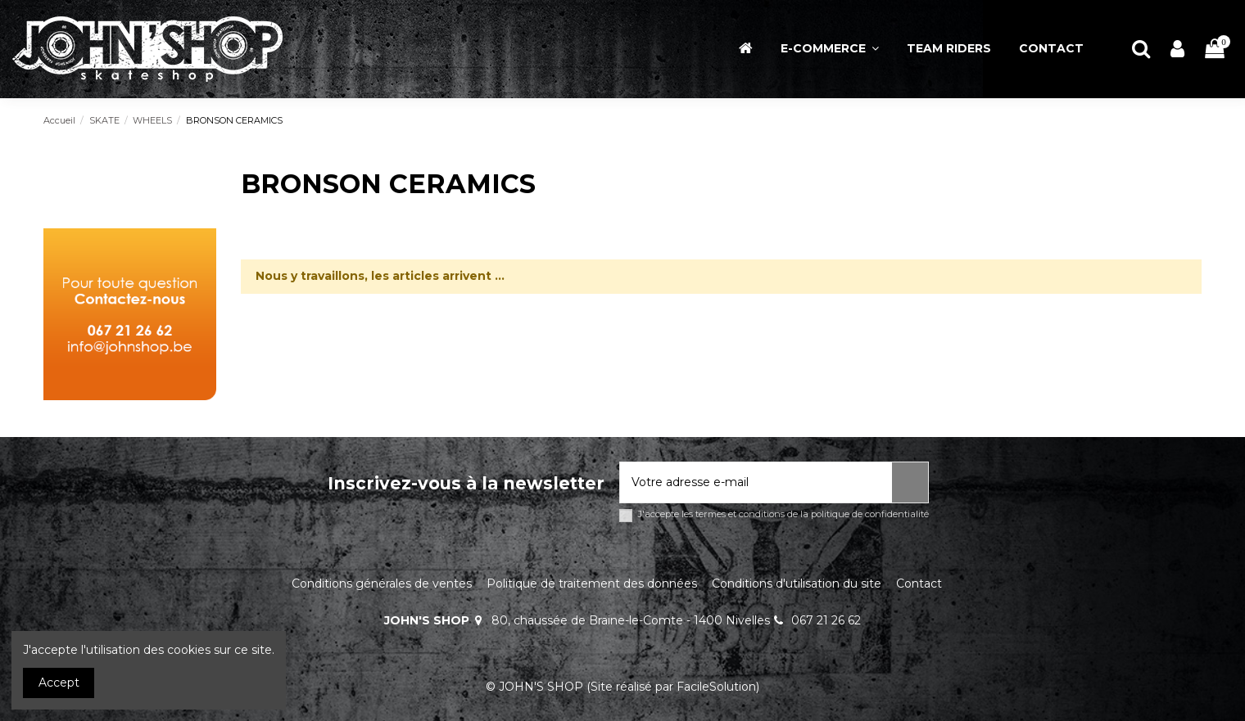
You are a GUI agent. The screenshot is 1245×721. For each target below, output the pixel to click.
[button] (830, 48)
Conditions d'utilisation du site (796, 583)
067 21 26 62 (826, 620)
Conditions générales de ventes (382, 583)
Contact (919, 583)
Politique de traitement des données (592, 583)
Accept (58, 682)
